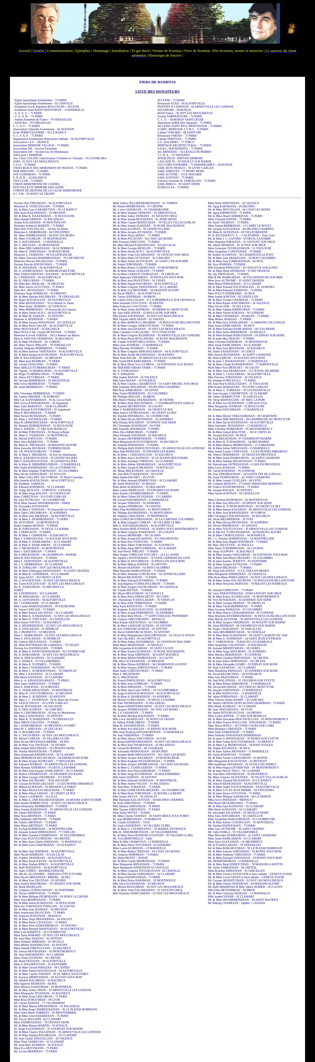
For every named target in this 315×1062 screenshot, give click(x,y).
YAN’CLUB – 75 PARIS (27, 180)
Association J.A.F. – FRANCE (31, 142)
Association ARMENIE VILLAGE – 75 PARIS (41, 145)
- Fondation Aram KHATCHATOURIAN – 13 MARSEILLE (48, 109)
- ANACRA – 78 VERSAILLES (32, 122)
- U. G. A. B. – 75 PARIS (27, 116)
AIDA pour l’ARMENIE (27, 155)
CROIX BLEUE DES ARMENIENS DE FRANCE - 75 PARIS (50, 167)
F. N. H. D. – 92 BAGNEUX (30, 177)
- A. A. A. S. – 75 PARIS (27, 113)
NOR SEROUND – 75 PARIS (30, 171)
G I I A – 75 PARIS (24, 164)
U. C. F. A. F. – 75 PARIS (28, 135)
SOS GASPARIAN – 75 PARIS (31, 174)
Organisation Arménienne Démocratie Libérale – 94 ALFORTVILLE (53, 138)
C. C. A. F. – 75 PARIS (26, 126)
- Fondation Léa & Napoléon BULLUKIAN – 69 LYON (46, 106)
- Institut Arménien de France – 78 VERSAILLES (42, 119)
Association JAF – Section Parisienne (35, 148)
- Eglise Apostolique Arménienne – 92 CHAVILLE (43, 103)
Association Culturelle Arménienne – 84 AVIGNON (43, 129)
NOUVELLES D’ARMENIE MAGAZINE (38, 187)
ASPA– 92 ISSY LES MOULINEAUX (36, 161)
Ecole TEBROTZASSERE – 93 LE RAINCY (40, 132)
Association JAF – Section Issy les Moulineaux (40, 151)
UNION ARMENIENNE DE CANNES (36, 184)
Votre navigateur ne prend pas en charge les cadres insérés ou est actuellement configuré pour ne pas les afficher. (157, 38)
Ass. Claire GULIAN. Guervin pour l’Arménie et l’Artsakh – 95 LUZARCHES (59, 158)
